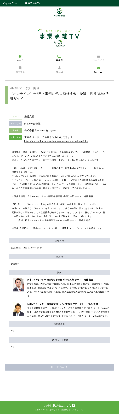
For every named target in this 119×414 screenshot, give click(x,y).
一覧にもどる (59, 367)
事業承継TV (32, 3)
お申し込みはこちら (59, 407)
